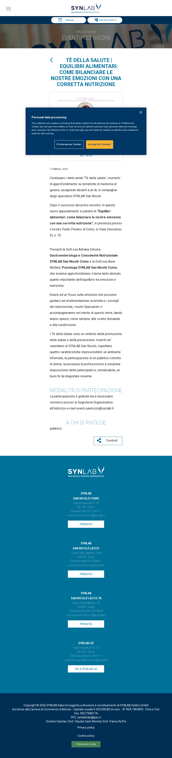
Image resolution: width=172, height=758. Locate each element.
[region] (86, 131)
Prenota (69, 20)
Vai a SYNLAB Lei (86, 669)
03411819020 (94, 611)
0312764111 (94, 511)
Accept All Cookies (99, 144)
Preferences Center (86, 744)
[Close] (140, 112)
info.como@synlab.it (92, 515)
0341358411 (94, 561)
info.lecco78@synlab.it (92, 615)
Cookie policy (86, 735)
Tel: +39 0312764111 (105, 20)
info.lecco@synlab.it (92, 565)
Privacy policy (85, 727)
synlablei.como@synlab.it (92, 660)
